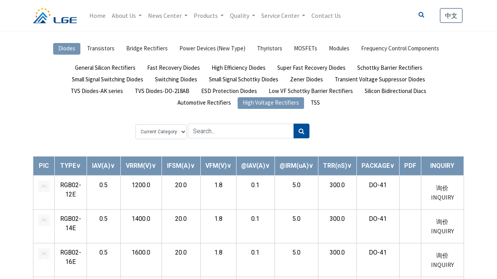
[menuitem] (97, 15)
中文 (451, 15)
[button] (70, 165)
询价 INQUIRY (442, 192)
